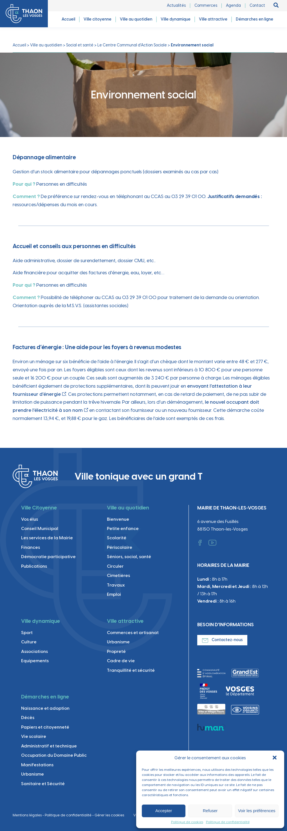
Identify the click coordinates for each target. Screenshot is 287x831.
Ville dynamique (40, 621)
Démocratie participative (48, 556)
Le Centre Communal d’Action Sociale (132, 45)
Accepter (163, 810)
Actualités (176, 5)
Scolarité (116, 537)
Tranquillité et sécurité (131, 670)
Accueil (19, 45)
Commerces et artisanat (133, 632)
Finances (30, 547)
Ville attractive (125, 621)
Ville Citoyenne (39, 508)
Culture (29, 641)
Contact (257, 5)
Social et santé (79, 45)
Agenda (233, 5)
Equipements (35, 660)
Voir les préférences (256, 810)
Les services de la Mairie (47, 537)
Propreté (116, 651)
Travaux (116, 585)
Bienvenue (118, 519)
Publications (34, 566)
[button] (275, 758)
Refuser (210, 810)
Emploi (114, 594)
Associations (34, 651)
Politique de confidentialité (228, 822)
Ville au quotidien (46, 45)
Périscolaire (119, 547)
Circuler (115, 566)
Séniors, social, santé (129, 556)
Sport (27, 632)
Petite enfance (123, 528)
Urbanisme (118, 641)
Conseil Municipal (39, 528)
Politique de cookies (187, 822)
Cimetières (118, 575)
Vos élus (29, 519)
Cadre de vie (121, 660)
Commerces (205, 5)
